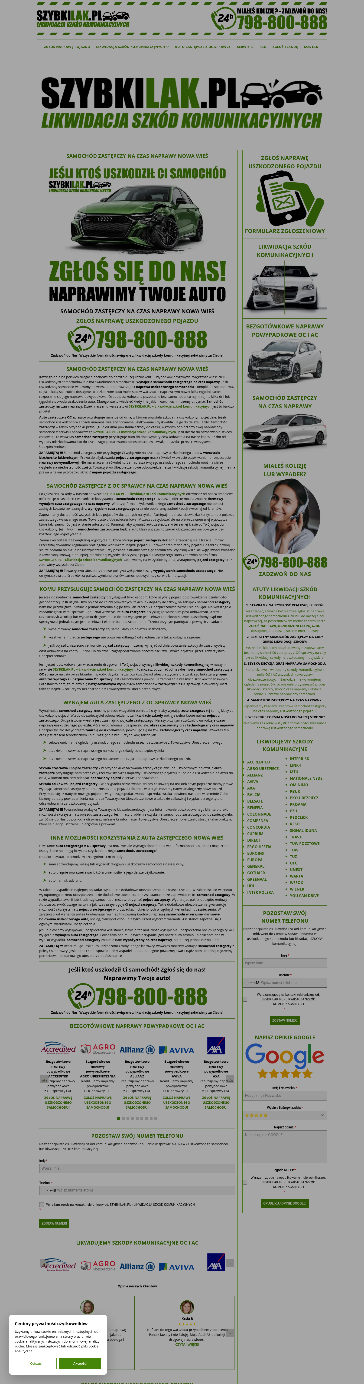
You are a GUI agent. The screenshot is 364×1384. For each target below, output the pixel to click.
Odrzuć (36, 1363)
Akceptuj (80, 1363)
